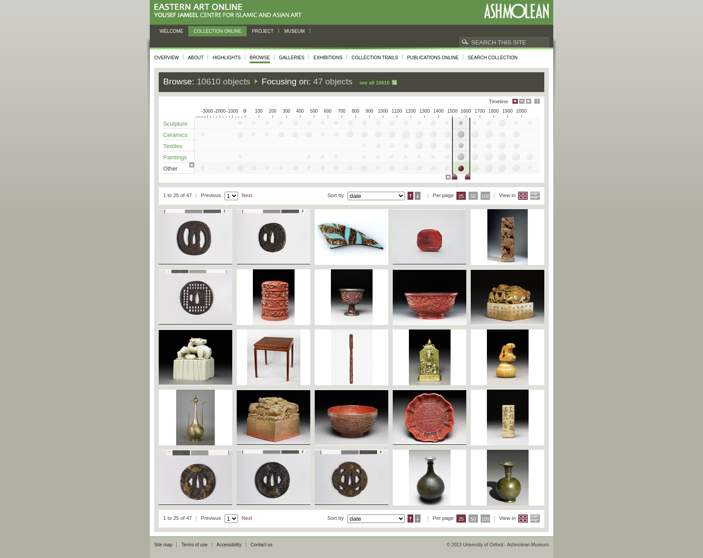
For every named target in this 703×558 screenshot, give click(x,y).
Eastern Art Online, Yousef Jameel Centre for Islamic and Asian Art (230, 11)
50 (473, 196)
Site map (163, 544)
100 (485, 196)
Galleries (291, 57)
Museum (294, 31)
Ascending (410, 196)
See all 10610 (374, 82)
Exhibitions (328, 57)
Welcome (171, 31)
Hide (528, 101)
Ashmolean (516, 11)
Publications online (433, 57)
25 (461, 196)
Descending (418, 196)
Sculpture (175, 123)
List (535, 196)
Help (537, 101)
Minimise (522, 101)
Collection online (217, 31)
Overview (166, 57)
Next (247, 195)
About (196, 57)
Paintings (175, 157)
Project (262, 31)
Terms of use (194, 544)
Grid (523, 196)
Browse (260, 57)
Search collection (492, 57)
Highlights (227, 57)
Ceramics (175, 135)
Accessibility (229, 544)
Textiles (172, 146)
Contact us (262, 544)
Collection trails (375, 57)
